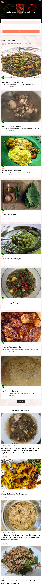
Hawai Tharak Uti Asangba (11, 259)
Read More (4, 456)
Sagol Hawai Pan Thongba (11, 126)
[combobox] (21, 22)
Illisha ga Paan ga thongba (11, 347)
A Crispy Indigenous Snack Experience (14, 494)
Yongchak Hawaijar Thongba (12, 82)
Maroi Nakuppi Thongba (10, 303)
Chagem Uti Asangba (9, 215)
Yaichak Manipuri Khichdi (11, 170)
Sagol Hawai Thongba (10, 391)
